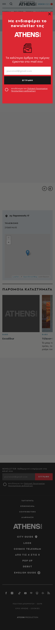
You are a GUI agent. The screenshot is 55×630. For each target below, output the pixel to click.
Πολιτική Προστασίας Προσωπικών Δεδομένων (29, 89)
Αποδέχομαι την (29, 89)
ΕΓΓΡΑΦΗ (27, 80)
